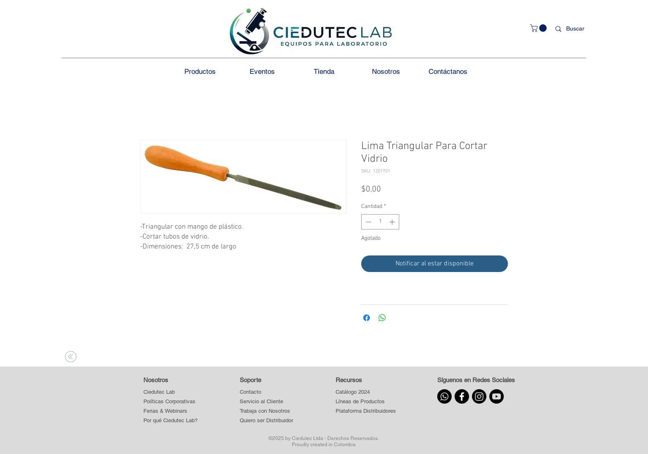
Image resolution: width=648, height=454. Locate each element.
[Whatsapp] (444, 396)
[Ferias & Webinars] (165, 411)
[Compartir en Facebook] (367, 318)
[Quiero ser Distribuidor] (266, 421)
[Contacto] (266, 392)
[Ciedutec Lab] (159, 392)
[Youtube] (496, 396)
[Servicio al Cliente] (266, 402)
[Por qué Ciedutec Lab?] (170, 421)
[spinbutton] (380, 222)
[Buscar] (577, 29)
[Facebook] (462, 396)
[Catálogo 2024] (365, 392)
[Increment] (393, 222)
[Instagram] (479, 396)
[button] (539, 28)
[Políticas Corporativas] (169, 402)
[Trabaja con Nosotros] (266, 411)
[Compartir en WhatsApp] (382, 318)
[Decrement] (367, 222)
